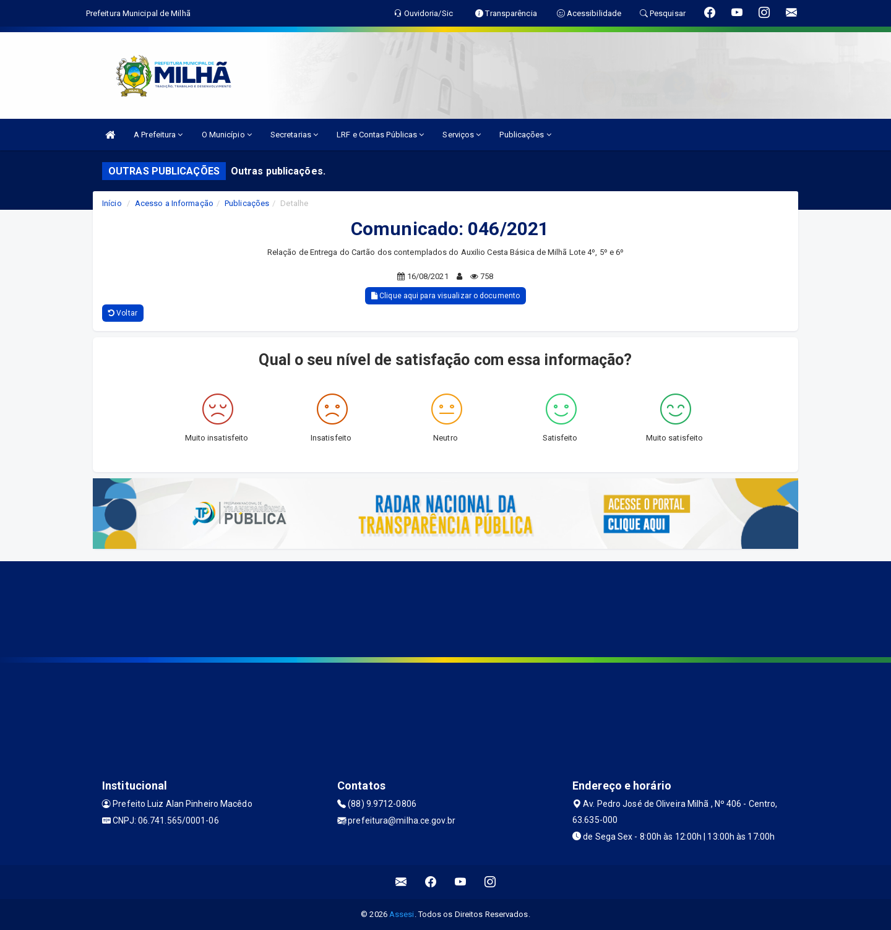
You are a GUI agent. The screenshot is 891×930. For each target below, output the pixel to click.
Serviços (461, 134)
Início (112, 203)
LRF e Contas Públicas (380, 134)
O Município (227, 134)
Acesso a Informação (174, 203)
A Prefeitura (158, 134)
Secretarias (294, 134)
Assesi (402, 914)
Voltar (122, 313)
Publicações (525, 134)
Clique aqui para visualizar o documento (445, 295)
